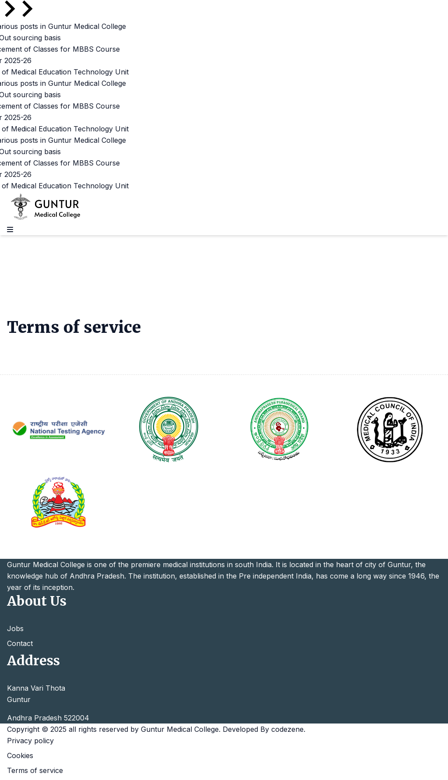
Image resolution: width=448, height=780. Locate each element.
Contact (20, 643)
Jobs (15, 628)
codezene (287, 729)
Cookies (20, 755)
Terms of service (35, 770)
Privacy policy (30, 740)
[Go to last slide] (9, 9)
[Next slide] (26, 9)
